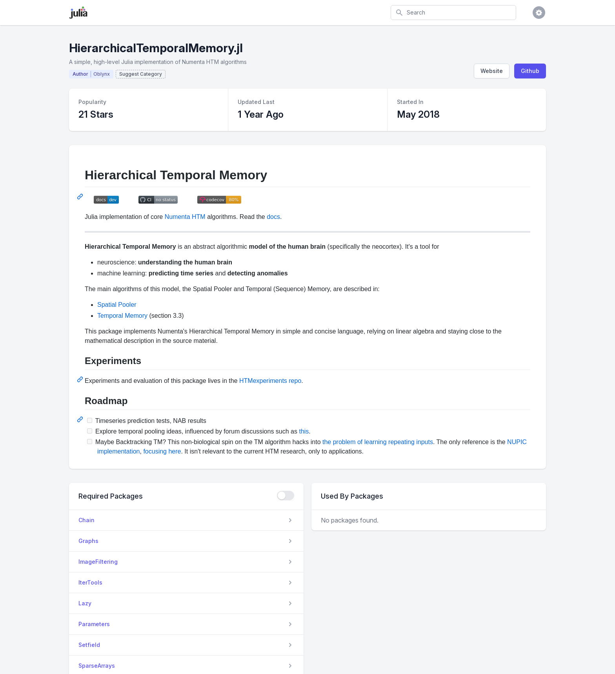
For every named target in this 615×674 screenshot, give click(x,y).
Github (530, 70)
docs (273, 216)
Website (491, 70)
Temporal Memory (122, 315)
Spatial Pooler (116, 304)
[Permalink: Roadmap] (81, 419)
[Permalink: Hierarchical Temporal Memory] (81, 196)
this (304, 431)
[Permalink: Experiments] (81, 379)
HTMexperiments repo (270, 380)
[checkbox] (285, 495)
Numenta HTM (185, 216)
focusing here (162, 451)
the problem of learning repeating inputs (377, 442)
